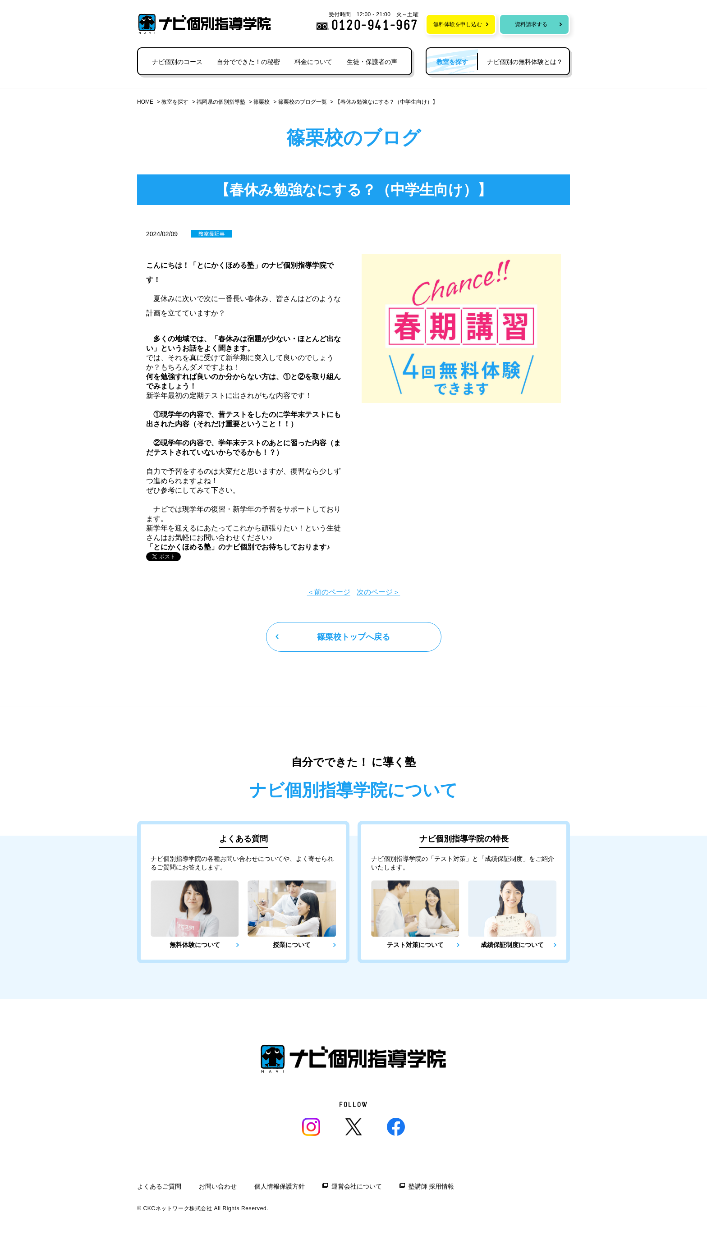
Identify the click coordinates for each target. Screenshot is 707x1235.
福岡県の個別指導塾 (221, 102)
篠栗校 (261, 102)
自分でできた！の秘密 (248, 61)
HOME (145, 102)
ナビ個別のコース (177, 61)
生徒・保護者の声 (372, 61)
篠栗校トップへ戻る (353, 636)
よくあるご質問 (159, 1186)
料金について (313, 61)
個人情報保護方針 (279, 1186)
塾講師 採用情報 (431, 1186)
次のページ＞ (378, 592)
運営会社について (356, 1186)
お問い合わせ (218, 1186)
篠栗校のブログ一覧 (302, 102)
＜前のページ (328, 592)
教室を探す (174, 102)
